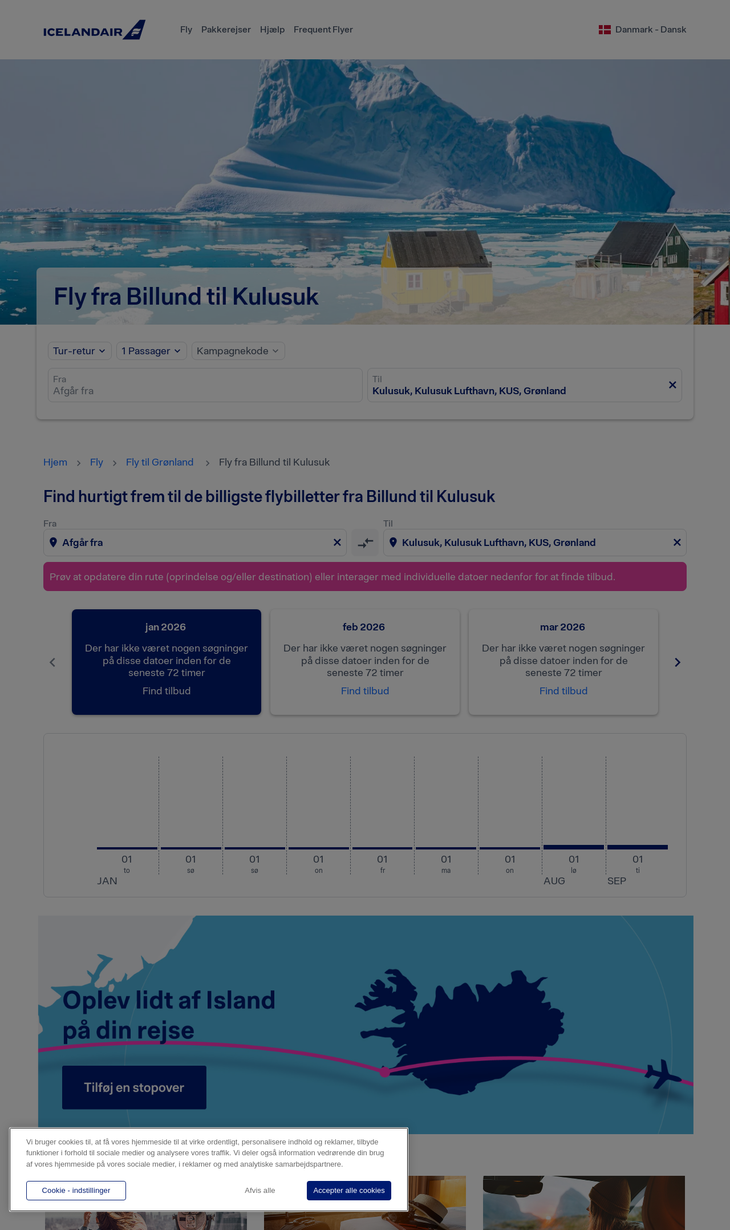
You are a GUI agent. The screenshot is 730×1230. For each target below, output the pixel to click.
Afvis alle (260, 1190)
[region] (208, 1169)
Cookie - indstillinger (76, 1190)
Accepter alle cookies (349, 1190)
